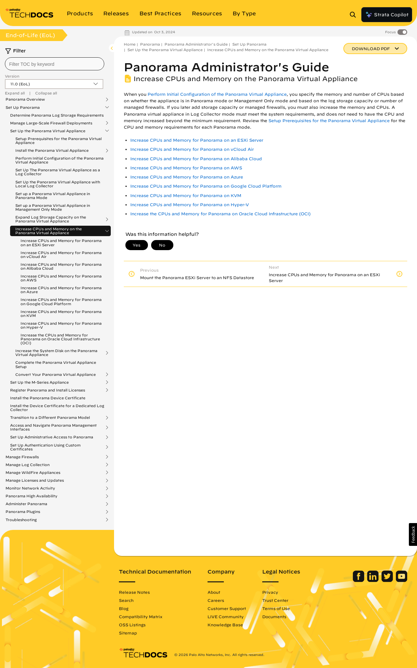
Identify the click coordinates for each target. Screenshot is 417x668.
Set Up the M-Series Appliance (39, 382)
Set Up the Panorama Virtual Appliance (47, 131)
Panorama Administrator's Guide (196, 44)
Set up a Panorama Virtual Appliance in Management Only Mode (52, 207)
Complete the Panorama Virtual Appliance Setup (55, 364)
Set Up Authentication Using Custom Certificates (45, 447)
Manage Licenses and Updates (35, 480)
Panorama (150, 44)
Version (12, 76)
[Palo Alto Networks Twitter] (387, 580)
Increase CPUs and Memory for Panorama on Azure (61, 290)
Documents (274, 616)
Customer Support (227, 608)
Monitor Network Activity (30, 488)
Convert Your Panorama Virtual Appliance (55, 375)
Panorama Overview (25, 99)
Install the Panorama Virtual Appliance (52, 150)
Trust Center (275, 600)
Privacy (270, 592)
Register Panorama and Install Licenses (47, 390)
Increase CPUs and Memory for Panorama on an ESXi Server (61, 242)
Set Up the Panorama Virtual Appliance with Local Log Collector (57, 184)
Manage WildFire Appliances (33, 473)
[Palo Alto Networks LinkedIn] (373, 580)
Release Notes (134, 592)
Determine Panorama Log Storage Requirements (57, 115)
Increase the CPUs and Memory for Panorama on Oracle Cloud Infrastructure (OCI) (60, 339)
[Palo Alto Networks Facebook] (359, 580)
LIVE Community (226, 616)
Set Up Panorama (23, 107)
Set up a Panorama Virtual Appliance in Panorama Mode (52, 196)
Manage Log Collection (28, 465)
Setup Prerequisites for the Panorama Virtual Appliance (58, 140)
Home (130, 44)
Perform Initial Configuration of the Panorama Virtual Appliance (59, 160)
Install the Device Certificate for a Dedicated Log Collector (57, 408)
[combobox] (54, 63)
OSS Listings (132, 624)
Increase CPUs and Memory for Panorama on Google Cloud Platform (61, 301)
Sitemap (128, 633)
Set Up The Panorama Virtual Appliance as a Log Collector (57, 172)
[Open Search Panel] (355, 15)
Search (126, 600)
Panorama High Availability (31, 496)
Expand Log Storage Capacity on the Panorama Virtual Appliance (50, 219)
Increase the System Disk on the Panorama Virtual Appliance (56, 353)
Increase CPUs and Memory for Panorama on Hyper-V (61, 325)
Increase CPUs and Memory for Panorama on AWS (61, 278)
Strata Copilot (387, 15)
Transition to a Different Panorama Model (50, 417)
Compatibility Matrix (140, 616)
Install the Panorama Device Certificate (47, 398)
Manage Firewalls (22, 457)
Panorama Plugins (23, 512)
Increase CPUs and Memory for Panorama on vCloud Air (61, 254)
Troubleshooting (21, 520)
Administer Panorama (26, 504)
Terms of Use (276, 608)
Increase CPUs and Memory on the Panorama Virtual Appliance (48, 231)
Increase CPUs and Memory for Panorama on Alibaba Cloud (61, 266)
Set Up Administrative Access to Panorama (51, 437)
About (214, 592)
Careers (216, 600)
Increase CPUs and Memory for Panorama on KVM (61, 313)
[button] (413, 534)
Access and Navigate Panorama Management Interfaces (53, 427)
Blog (123, 608)
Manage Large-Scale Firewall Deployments (51, 123)
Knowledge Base (225, 624)
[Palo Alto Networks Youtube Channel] (401, 580)
